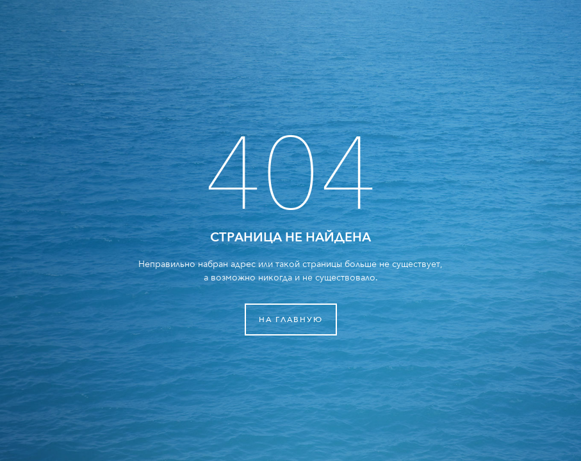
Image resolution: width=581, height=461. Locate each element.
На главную (291, 319)
